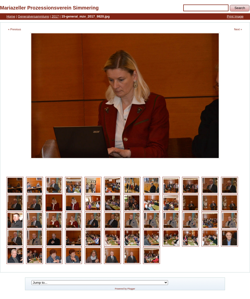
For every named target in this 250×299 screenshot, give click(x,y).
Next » (238, 29)
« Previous (14, 29)
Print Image (235, 16)
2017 (55, 16)
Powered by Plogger (125, 288)
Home (10, 16)
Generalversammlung (33, 16)
